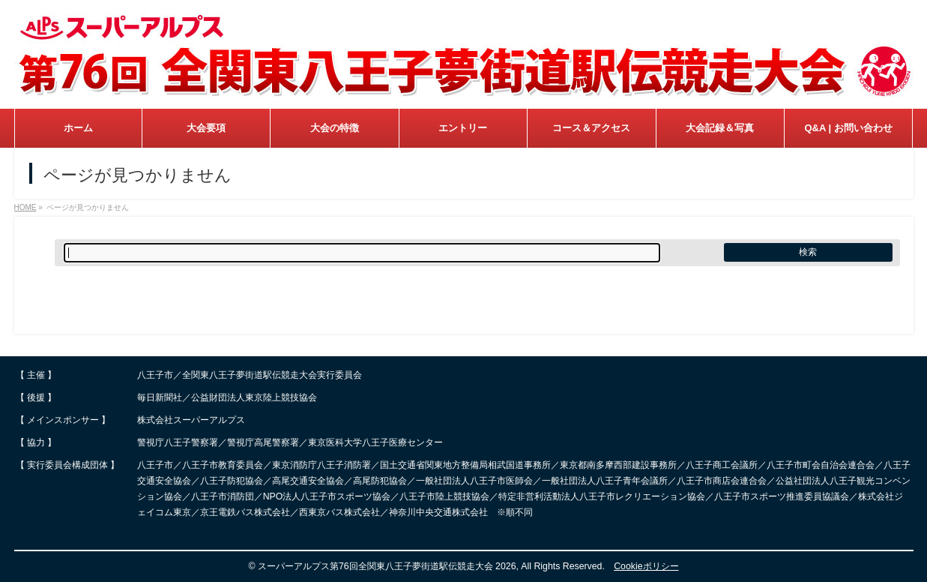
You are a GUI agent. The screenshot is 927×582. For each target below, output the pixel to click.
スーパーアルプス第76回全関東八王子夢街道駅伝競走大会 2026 (387, 566)
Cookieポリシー (646, 566)
